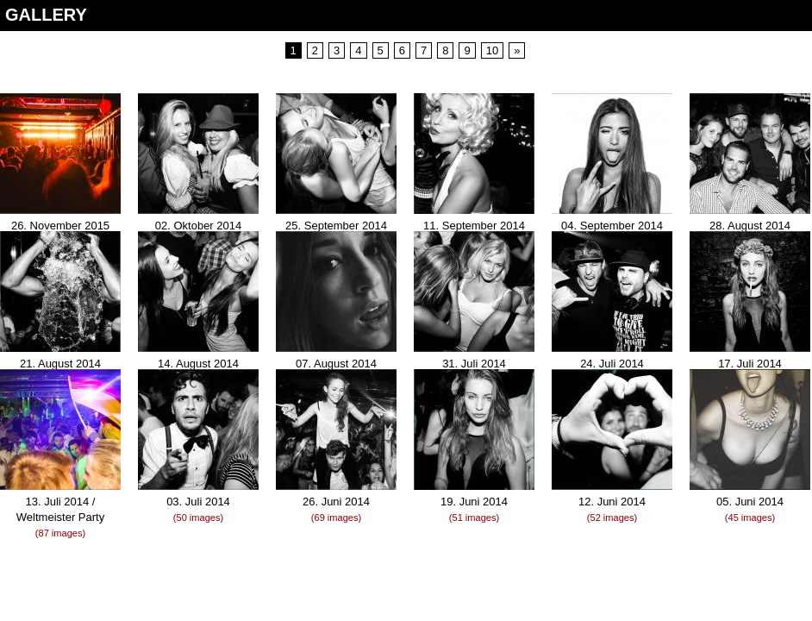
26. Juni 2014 (336, 501)
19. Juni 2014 (474, 501)
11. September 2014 (474, 225)
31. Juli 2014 (474, 363)
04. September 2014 (612, 225)
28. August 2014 (749, 225)
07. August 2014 (336, 363)
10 (492, 50)
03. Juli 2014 (198, 501)
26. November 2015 (60, 225)
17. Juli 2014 (750, 363)
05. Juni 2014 (750, 501)
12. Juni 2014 (612, 501)
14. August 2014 (198, 363)
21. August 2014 (60, 363)
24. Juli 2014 (612, 363)
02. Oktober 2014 (198, 225)
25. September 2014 (336, 225)
